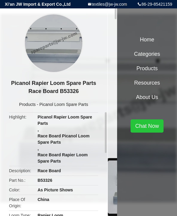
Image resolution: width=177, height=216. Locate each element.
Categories (147, 54)
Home (147, 40)
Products (27, 104)
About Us (147, 97)
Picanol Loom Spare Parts (64, 104)
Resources (147, 83)
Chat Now (147, 126)
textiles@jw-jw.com (109, 4)
